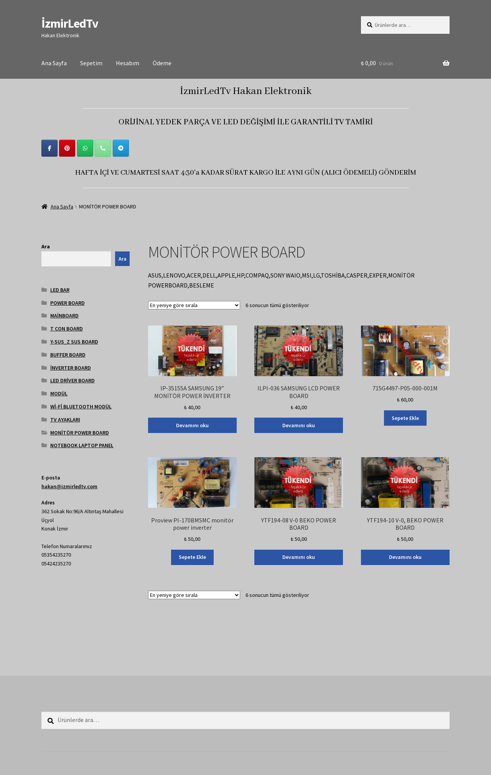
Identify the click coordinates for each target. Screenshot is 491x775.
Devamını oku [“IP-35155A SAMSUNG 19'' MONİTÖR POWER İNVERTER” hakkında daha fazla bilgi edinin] (192, 425)
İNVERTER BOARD (70, 367)
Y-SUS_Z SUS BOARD (74, 341)
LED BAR (59, 289)
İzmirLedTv (69, 23)
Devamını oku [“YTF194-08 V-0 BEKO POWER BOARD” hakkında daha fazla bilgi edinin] (298, 557)
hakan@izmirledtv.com (69, 486)
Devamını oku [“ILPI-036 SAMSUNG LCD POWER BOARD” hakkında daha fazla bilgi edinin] (298, 425)
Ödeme (162, 63)
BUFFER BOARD (68, 354)
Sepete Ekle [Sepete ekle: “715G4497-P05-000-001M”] (405, 418)
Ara (45, 246)
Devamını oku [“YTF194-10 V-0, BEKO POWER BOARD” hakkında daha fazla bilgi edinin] (405, 557)
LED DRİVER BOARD (72, 380)
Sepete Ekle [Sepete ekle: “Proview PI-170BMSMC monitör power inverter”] (192, 557)
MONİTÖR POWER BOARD (79, 432)
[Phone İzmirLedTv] (103, 148)
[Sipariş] (194, 305)
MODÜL (59, 393)
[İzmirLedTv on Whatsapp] (85, 148)
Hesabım (127, 63)
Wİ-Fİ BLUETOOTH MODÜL (81, 406)
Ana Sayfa (54, 63)
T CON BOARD (66, 328)
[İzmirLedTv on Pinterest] (67, 148)
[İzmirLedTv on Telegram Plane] (121, 148)
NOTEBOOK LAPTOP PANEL (82, 445)
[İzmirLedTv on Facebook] (49, 148)
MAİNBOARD (64, 315)
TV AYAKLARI (65, 419)
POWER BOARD (67, 302)
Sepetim (91, 63)
